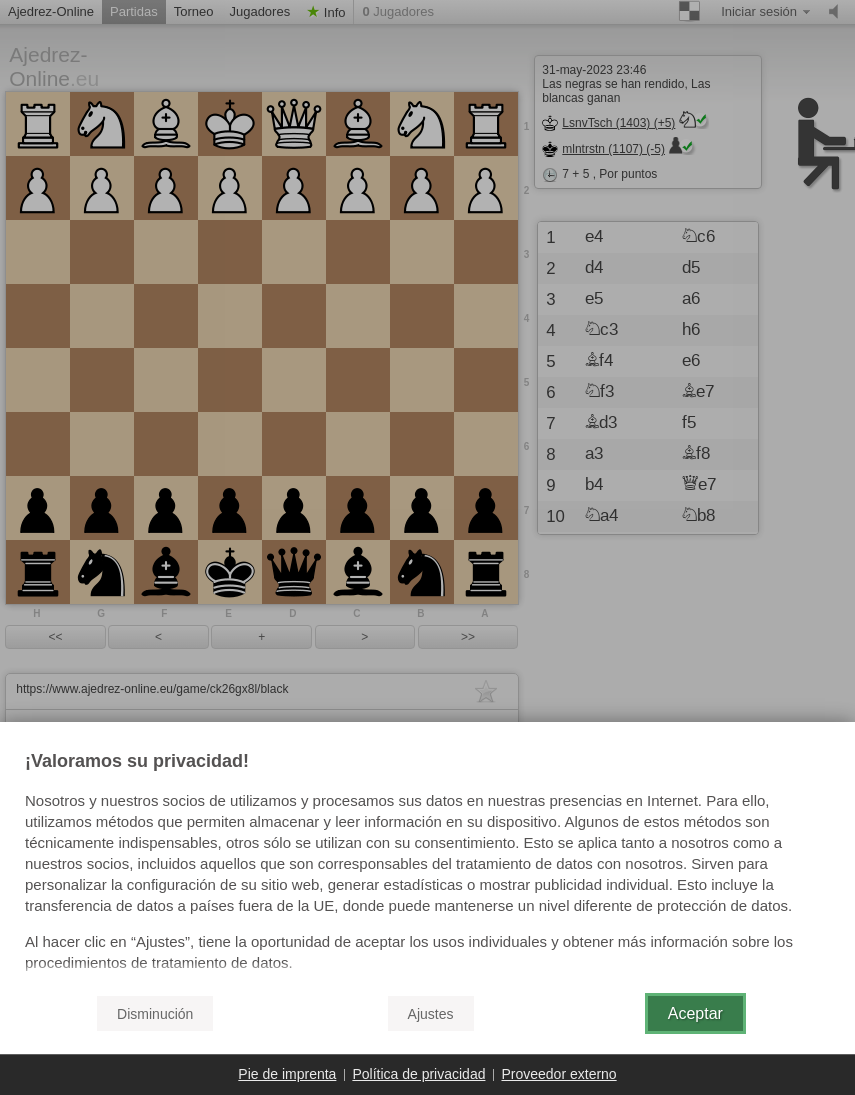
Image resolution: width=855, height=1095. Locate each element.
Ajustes (431, 1014)
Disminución (155, 1014)
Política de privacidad (418, 1074)
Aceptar (695, 1013)
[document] (427, 865)
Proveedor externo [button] (558, 1074)
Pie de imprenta (287, 1074)
